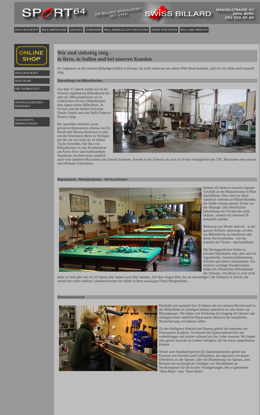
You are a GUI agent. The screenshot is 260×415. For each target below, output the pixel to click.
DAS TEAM (23, 81)
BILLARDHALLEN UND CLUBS (126, 29)
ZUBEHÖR (93, 29)
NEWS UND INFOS (164, 29)
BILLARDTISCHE (54, 29)
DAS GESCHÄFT (26, 29)
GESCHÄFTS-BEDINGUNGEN (26, 121)
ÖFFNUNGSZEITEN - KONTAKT (29, 104)
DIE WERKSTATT (27, 88)
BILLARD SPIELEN (194, 29)
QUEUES (76, 29)
